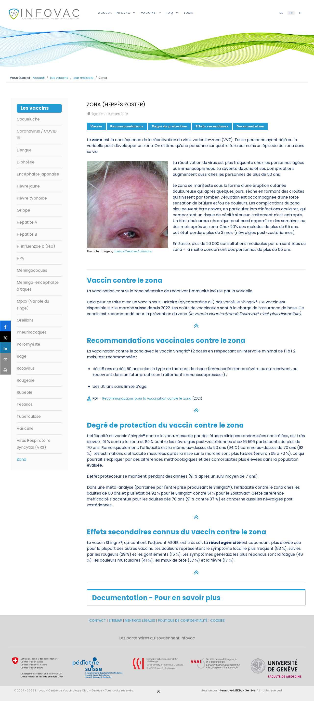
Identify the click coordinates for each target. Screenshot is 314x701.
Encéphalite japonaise (38, 174)
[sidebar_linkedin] (5, 347)
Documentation (250, 126)
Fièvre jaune (28, 186)
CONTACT (98, 620)
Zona (21, 459)
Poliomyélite (28, 344)
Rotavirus (26, 368)
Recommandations (127, 126)
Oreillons (25, 320)
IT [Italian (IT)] (300, 13)
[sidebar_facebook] (5, 325)
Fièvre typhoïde (32, 198)
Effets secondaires (212, 126)
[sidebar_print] (5, 369)
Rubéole (24, 392)
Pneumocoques (32, 332)
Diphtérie (26, 162)
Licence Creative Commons (133, 251)
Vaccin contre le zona (124, 280)
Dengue (24, 150)
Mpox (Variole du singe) (33, 304)
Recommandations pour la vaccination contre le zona (147, 398)
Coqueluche (28, 119)
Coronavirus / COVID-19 (38, 134)
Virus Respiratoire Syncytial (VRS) (34, 444)
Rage (21, 356)
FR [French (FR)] (291, 13)
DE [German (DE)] (281, 13)
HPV (21, 258)
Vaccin (96, 126)
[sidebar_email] (5, 358)
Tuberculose (29, 416)
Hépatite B (27, 234)
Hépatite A (27, 222)
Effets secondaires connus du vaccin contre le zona (176, 532)
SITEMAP (116, 620)
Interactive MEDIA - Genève (236, 690)
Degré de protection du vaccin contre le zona (165, 425)
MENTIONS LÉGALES (140, 620)
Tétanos (25, 404)
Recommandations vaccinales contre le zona (166, 340)
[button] (196, 597)
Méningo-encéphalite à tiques (38, 286)
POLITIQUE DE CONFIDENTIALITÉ (182, 620)
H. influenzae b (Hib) (36, 246)
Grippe (23, 210)
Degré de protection (169, 126)
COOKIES (217, 620)
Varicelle (25, 428)
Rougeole (26, 380)
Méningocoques (32, 270)
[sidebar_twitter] (5, 336)
